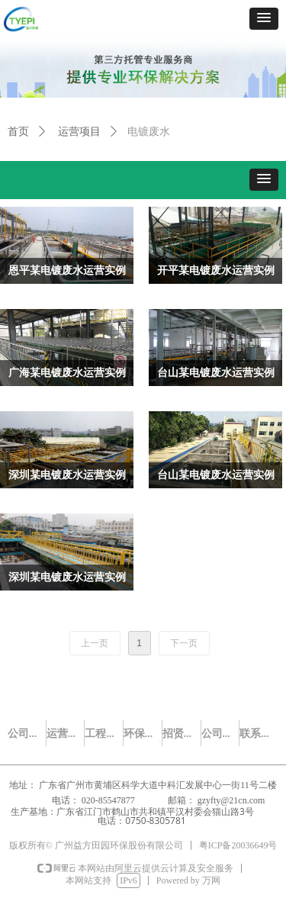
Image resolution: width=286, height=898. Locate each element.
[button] (263, 19)
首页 (18, 131)
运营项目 (79, 131)
